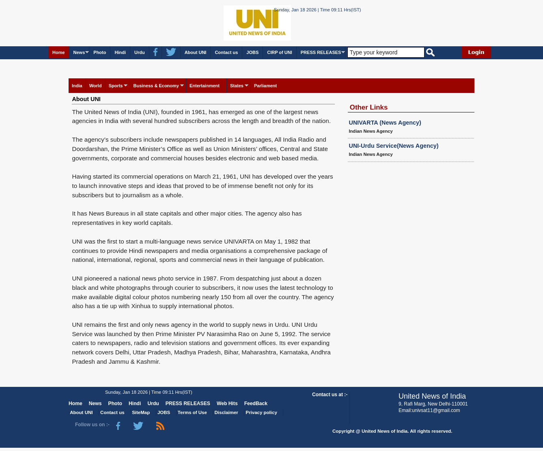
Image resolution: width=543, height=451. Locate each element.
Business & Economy (156, 85)
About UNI (196, 52)
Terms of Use (192, 412)
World (95, 85)
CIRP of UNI (279, 52)
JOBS (252, 52)
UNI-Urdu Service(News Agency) (394, 145)
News (79, 52)
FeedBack (255, 403)
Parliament (265, 85)
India (77, 85)
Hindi (120, 52)
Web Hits (227, 403)
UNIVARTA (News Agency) (385, 122)
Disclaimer (226, 412)
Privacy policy (261, 412)
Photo (99, 52)
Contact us (226, 52)
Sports (116, 85)
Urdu (139, 52)
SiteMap (141, 412)
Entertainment (205, 85)
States (236, 85)
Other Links (369, 107)
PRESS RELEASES (321, 52)
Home (58, 52)
